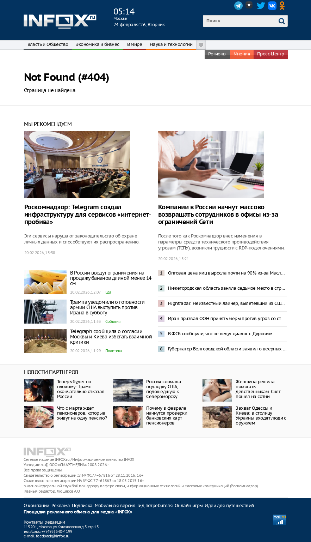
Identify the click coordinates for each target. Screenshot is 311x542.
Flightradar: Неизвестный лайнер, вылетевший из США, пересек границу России (227, 303)
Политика (113, 350)
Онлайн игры (189, 505)
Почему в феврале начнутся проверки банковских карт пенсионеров (166, 415)
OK (283, 5)
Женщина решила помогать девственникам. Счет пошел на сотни (258, 389)
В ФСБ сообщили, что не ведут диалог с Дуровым (220, 333)
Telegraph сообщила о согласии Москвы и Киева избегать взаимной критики (111, 336)
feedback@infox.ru (52, 536)
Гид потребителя (155, 505)
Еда (108, 292)
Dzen (249, 5)
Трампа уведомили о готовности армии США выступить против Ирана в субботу (107, 307)
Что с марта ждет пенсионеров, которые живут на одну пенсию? (82, 413)
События (112, 321)
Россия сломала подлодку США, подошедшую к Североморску (163, 389)
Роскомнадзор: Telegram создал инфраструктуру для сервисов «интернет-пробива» (87, 215)
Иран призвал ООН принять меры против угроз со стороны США (227, 318)
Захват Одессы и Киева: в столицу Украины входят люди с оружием (261, 415)
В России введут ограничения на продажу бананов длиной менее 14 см (110, 278)
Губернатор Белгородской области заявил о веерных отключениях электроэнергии (227, 348)
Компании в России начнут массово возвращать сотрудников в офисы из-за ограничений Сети (218, 215)
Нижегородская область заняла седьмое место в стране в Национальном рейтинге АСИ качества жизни (227, 288)
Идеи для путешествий (229, 505)
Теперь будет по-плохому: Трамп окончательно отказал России (81, 389)
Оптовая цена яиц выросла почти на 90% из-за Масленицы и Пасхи (227, 273)
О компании (36, 505)
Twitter (261, 5)
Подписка (82, 505)
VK (272, 5)
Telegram (238, 5)
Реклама (60, 505)
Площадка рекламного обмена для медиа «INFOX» (78, 512)
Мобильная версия (115, 505)
